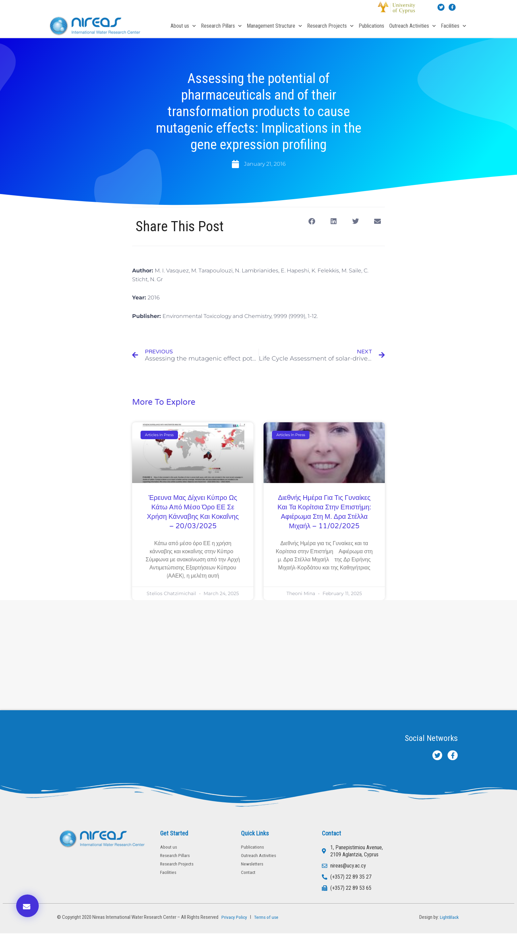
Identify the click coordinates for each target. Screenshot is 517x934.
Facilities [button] (453, 26)
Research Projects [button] (330, 26)
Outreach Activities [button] (412, 26)
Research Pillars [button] (221, 26)
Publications (371, 26)
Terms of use (267, 918)
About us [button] (183, 26)
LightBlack (448, 918)
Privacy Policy (233, 918)
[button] (311, 221)
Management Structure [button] (274, 26)
